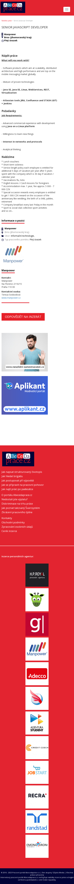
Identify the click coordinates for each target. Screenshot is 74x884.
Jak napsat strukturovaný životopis (22, 472)
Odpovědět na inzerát (23, 317)
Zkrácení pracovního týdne (17, 512)
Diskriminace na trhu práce (17, 503)
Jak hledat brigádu (12, 476)
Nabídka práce (7, 21)
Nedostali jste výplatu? (15, 499)
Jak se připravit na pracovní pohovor (23, 485)
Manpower (10, 34)
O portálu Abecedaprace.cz (17, 495)
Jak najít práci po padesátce (17, 489)
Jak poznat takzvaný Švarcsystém (21, 508)
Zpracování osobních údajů (17, 526)
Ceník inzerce (9, 531)
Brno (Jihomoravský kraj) (18, 37)
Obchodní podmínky (13, 522)
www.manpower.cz (11, 297)
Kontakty (7, 518)
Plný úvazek (10, 40)
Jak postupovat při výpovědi (18, 480)
